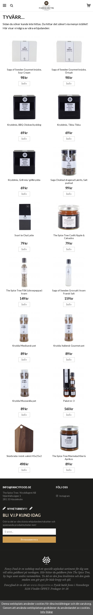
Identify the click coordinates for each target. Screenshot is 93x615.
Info (24, 83)
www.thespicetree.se (42, 585)
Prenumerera (29, 539)
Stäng (49, 611)
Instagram (63, 495)
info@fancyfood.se (17, 487)
